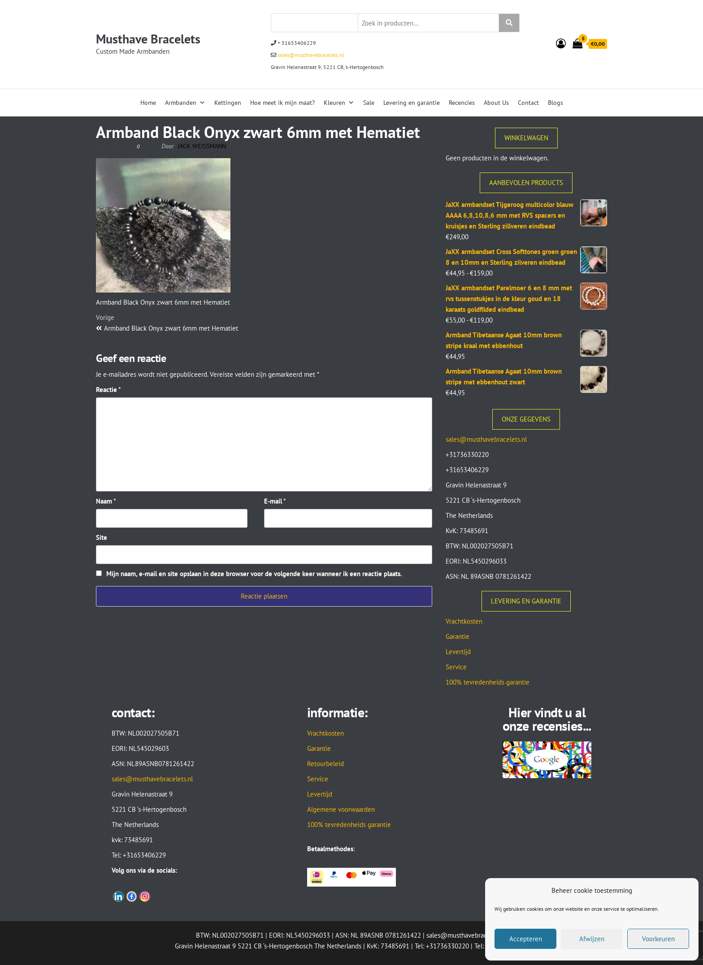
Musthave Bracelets (148, 38)
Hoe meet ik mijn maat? (282, 103)
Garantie (457, 636)
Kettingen (227, 103)
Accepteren (525, 939)
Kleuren (339, 102)
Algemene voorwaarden (341, 809)
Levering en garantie (411, 103)
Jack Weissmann (202, 146)
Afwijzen (591, 939)
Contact (528, 103)
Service (456, 667)
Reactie (108, 389)
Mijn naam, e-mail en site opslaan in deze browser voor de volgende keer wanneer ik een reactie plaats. (254, 573)
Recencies (462, 103)
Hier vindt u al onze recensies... (547, 718)
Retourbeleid (325, 763)
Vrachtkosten (464, 621)
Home (148, 103)
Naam (106, 501)
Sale (368, 103)
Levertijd (458, 651)
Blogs (555, 103)
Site (101, 537)
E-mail (275, 501)
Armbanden (185, 102)
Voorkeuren (658, 939)
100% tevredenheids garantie (487, 682)
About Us (496, 103)
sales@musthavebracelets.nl (310, 55)
